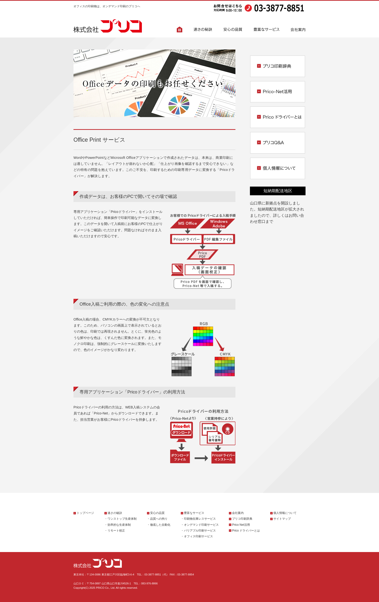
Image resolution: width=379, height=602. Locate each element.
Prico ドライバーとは (246, 530)
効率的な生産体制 (119, 524)
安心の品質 (157, 513)
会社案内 (238, 513)
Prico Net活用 (241, 524)
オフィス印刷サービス (198, 536)
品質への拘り (159, 518)
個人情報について (285, 513)
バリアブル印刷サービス (200, 530)
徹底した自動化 (160, 524)
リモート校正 (116, 530)
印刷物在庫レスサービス (200, 518)
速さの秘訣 (115, 513)
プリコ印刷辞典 (242, 518)
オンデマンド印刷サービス (201, 524)
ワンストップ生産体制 (122, 518)
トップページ (85, 513)
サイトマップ (282, 518)
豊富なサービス (194, 513)
